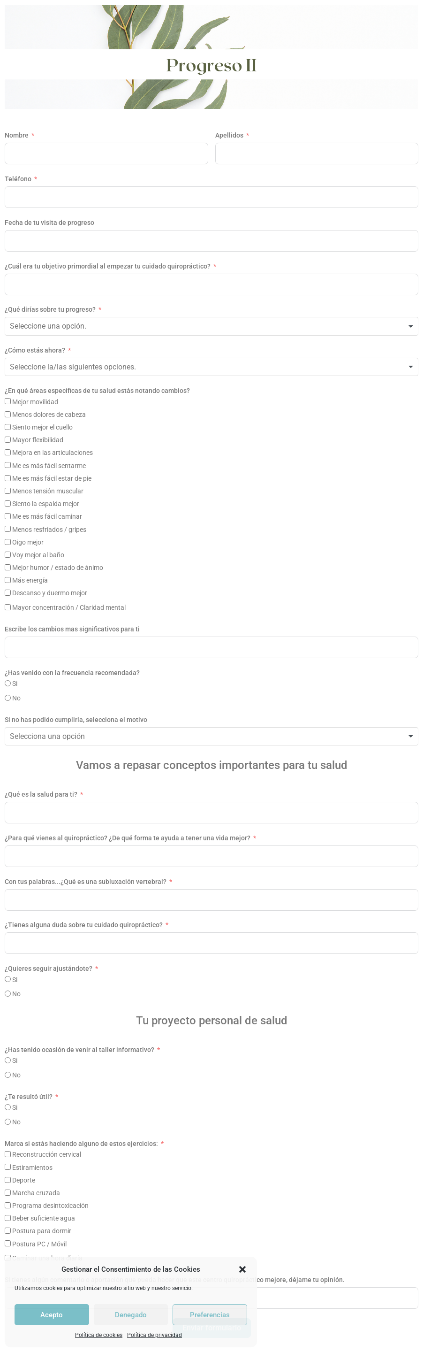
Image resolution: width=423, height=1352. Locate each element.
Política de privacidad (154, 1335)
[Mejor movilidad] (8, 401)
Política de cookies (98, 1335)
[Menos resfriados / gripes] (8, 529)
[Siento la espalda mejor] (8, 503)
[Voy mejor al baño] (8, 555)
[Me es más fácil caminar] (8, 516)
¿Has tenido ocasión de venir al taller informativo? (79, 1049)
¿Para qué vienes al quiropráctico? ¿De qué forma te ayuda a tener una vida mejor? (127, 838)
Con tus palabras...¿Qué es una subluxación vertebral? (85, 881)
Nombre (17, 135)
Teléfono (18, 179)
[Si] (8, 683)
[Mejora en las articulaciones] (8, 452)
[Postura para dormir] (8, 1231)
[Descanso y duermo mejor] (8, 593)
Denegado (131, 1315)
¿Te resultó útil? (29, 1096)
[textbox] (58, 326)
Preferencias (210, 1315)
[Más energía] (8, 580)
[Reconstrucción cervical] (8, 1154)
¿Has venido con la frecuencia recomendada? (72, 672)
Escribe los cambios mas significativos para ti (72, 629)
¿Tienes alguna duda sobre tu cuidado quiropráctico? (84, 925)
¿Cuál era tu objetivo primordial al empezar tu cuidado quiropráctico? (108, 266)
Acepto (51, 1315)
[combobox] (211, 326)
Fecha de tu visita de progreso (49, 222)
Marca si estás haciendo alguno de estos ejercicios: (81, 1143)
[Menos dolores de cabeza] (8, 414)
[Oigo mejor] (8, 542)
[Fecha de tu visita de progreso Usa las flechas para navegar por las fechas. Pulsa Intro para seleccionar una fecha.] (211, 241)
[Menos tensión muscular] (8, 491)
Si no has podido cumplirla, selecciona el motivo (76, 719)
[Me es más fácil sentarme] (8, 465)
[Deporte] (8, 1180)
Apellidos (229, 135)
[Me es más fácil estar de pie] (8, 478)
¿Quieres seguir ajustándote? (48, 968)
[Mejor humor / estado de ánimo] (8, 567)
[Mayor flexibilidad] (8, 440)
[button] (242, 1269)
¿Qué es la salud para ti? (41, 794)
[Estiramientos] (8, 1167)
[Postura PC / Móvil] (8, 1243)
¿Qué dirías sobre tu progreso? (50, 309)
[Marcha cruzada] (8, 1193)
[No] (8, 698)
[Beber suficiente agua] (8, 1218)
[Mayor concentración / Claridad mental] (8, 607)
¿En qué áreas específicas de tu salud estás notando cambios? (97, 390)
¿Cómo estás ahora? (35, 350)
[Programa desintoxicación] (8, 1205)
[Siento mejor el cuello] (8, 427)
